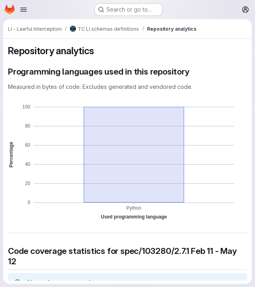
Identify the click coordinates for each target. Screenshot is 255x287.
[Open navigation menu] (23, 9)
